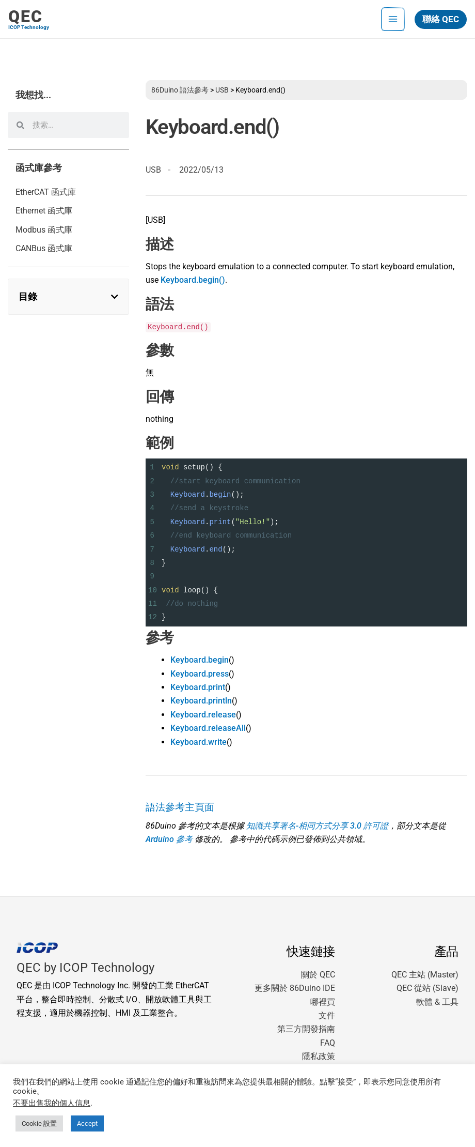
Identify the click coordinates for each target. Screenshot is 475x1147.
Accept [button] (87, 1123)
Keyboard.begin (199, 660)
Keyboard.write (198, 742)
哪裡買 (322, 1002)
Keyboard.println (201, 701)
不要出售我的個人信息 (51, 1103)
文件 (327, 1015)
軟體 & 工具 (437, 1002)
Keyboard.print (197, 687)
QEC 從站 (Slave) (427, 988)
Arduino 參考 (169, 839)
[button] (441, 19)
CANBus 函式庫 (43, 248)
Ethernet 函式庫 (43, 211)
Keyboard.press (199, 674)
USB (222, 90)
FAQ (327, 1043)
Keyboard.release (203, 715)
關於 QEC (318, 975)
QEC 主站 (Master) (424, 975)
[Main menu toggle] (393, 19)
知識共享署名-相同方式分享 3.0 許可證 (317, 826)
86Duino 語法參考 (180, 90)
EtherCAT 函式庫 (45, 192)
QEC (25, 16)
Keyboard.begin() (193, 280)
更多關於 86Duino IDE (295, 988)
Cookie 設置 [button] (39, 1123)
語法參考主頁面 (180, 807)
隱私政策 (318, 1056)
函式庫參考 (38, 168)
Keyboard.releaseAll (208, 728)
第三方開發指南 (306, 1029)
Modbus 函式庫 (43, 230)
